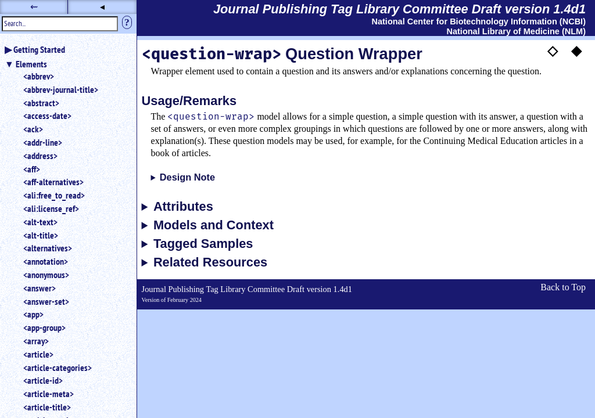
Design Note (187, 177)
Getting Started (39, 49)
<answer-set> (46, 301)
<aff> (31, 169)
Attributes (183, 207)
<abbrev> (38, 76)
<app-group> (44, 327)
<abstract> (41, 103)
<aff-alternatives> (53, 182)
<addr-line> (42, 142)
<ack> (33, 129)
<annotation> (45, 261)
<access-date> (47, 115)
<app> (33, 314)
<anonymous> (46, 274)
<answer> (39, 288)
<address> (40, 155)
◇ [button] (552, 50)
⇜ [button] (34, 7)
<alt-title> (40, 235)
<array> (36, 341)
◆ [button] (576, 50)
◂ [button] (102, 7)
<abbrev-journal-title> (60, 89)
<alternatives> (47, 248)
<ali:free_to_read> (54, 195)
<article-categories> (57, 367)
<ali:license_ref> (51, 208)
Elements (31, 64)
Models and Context (213, 225)
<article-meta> (48, 393)
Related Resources (210, 262)
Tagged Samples (203, 244)
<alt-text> (40, 222)
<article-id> (43, 380)
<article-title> (47, 407)
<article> (38, 354)
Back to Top (563, 287)
